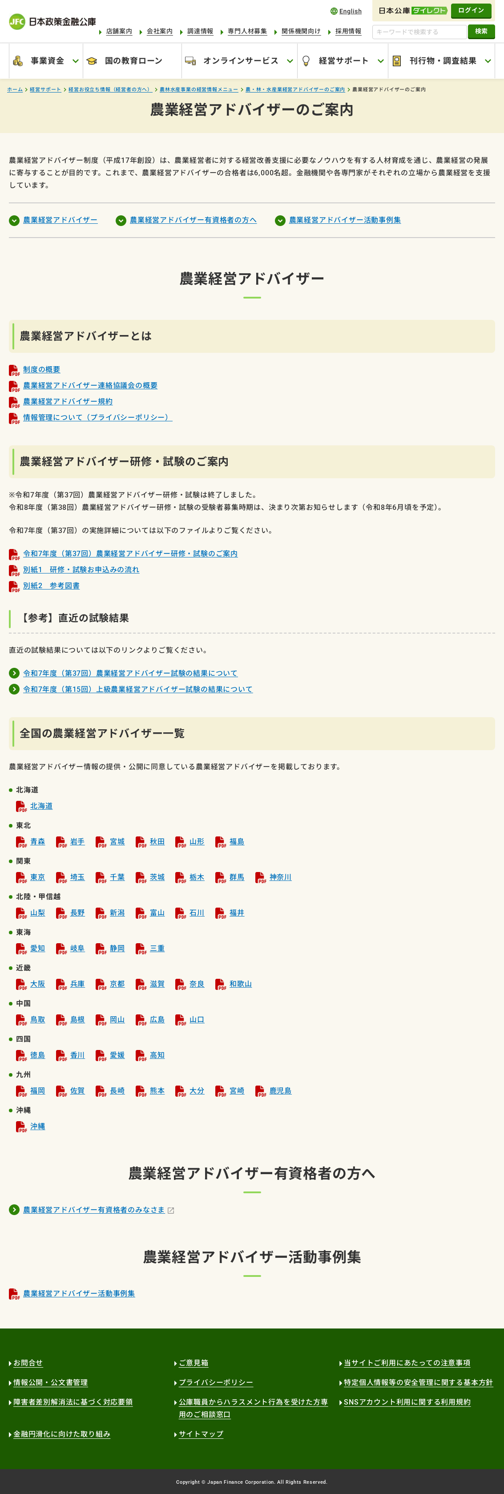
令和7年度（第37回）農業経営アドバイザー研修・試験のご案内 (130, 553)
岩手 (77, 841)
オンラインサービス (240, 60)
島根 (77, 1019)
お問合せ (28, 1363)
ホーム (15, 90)
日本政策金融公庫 (52, 21)
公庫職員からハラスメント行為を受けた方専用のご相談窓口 (253, 1408)
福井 (237, 913)
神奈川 (281, 877)
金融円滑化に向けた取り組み (61, 1434)
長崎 (117, 1090)
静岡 (117, 948)
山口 (197, 1019)
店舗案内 (119, 31)
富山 (157, 913)
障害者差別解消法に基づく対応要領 (73, 1402)
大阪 (37, 984)
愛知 (37, 948)
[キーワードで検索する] (419, 32)
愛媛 (117, 1055)
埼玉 (77, 877)
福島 (237, 841)
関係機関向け (301, 31)
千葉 (117, 877)
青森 (37, 841)
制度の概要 (41, 369)
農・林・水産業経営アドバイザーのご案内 (295, 90)
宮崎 (237, 1090)
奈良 (197, 984)
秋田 (157, 841)
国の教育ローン (134, 60)
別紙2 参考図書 (51, 585)
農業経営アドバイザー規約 (68, 401)
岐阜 (77, 948)
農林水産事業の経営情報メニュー (199, 90)
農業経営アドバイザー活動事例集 (345, 220)
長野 (77, 913)
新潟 (117, 913)
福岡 (37, 1090)
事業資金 (47, 60)
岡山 (117, 1019)
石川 (197, 913)
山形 (197, 841)
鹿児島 (281, 1090)
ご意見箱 (194, 1363)
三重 (157, 948)
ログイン (471, 10)
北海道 (41, 806)
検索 (481, 31)
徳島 (37, 1055)
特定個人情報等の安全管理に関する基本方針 (418, 1382)
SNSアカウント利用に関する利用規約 (407, 1402)
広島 (157, 1019)
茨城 (157, 877)
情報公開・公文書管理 (50, 1382)
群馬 (237, 877)
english (346, 11)
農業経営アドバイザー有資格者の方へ (193, 220)
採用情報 (348, 31)
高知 (157, 1055)
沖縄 (37, 1126)
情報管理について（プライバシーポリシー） (98, 417)
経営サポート (344, 60)
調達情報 (200, 31)
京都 (117, 984)
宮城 (117, 841)
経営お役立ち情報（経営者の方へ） (111, 90)
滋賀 (157, 984)
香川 (77, 1055)
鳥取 (37, 1019)
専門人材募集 (247, 31)
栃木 (197, 877)
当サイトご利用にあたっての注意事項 (407, 1363)
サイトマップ (201, 1434)
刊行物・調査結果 (443, 60)
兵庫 (77, 984)
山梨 (37, 913)
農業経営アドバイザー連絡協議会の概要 (90, 385)
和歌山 (241, 984)
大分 (197, 1090)
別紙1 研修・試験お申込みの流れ (81, 569)
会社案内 (160, 31)
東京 (37, 877)
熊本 (157, 1090)
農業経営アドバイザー (60, 220)
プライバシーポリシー (216, 1382)
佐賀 (77, 1090)
